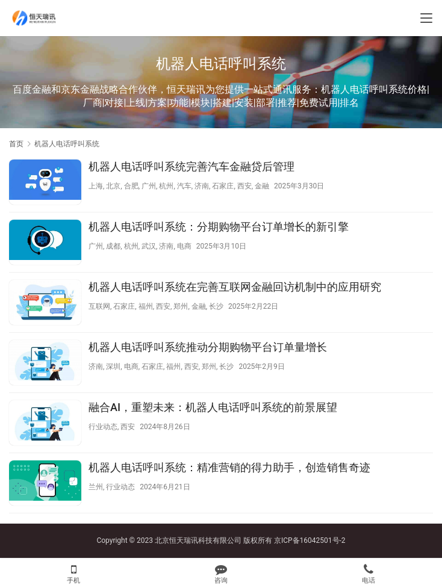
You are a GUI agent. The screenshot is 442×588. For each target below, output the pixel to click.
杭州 (166, 186)
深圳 (113, 366)
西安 (244, 186)
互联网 (99, 306)
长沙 (216, 306)
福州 (146, 306)
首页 (16, 144)
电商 (184, 246)
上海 (96, 186)
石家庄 (223, 186)
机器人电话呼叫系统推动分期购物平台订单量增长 (208, 347)
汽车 (184, 186)
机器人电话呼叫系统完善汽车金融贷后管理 (191, 166)
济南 (202, 186)
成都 (113, 246)
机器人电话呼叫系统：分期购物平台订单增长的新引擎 (219, 226)
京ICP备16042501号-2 (310, 540)
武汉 (149, 246)
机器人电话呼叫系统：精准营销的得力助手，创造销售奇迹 (229, 467)
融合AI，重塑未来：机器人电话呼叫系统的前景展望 (213, 407)
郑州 (180, 306)
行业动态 (103, 426)
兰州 (96, 487)
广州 (149, 186)
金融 (262, 186)
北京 (113, 186)
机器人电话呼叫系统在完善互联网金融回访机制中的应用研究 (235, 286)
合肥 (131, 186)
